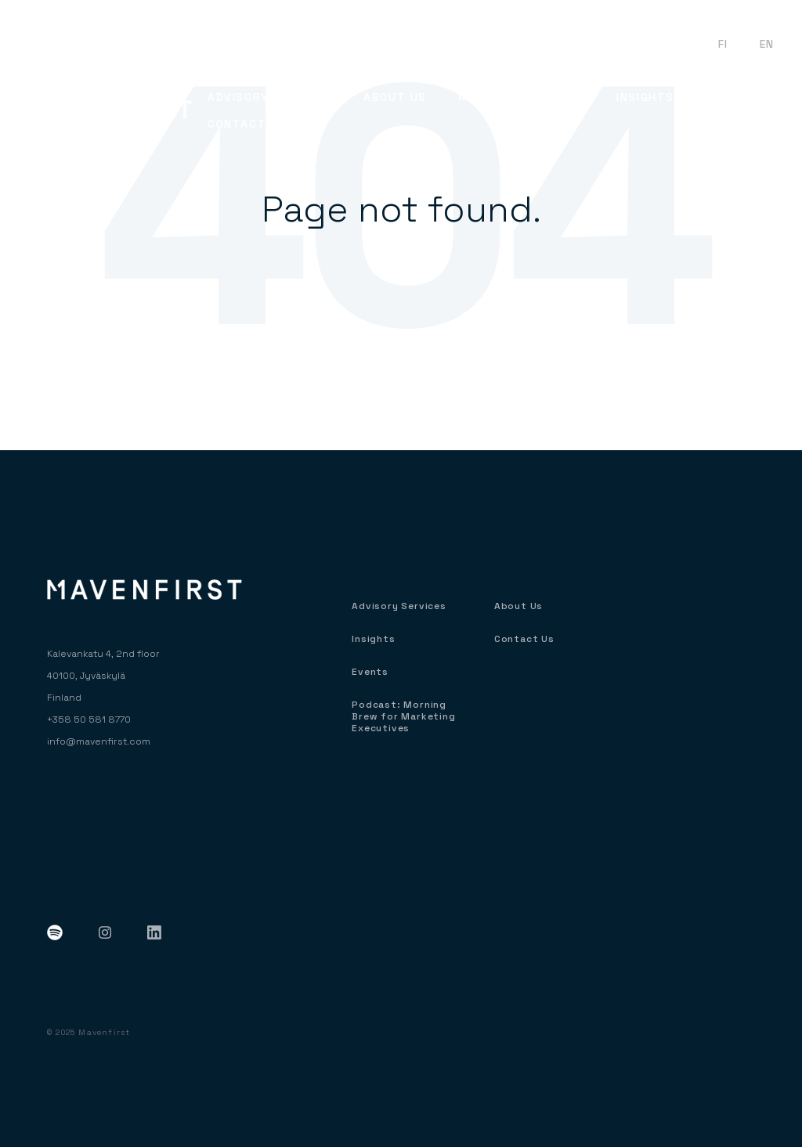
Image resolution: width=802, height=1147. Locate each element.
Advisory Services (399, 606)
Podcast (585, 44)
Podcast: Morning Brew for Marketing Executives (403, 716)
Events (665, 44)
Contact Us (524, 639)
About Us (518, 606)
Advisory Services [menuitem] (270, 97)
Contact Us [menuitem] (247, 124)
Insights (373, 639)
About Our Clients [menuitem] (521, 97)
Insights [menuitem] (645, 97)
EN (767, 44)
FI (723, 44)
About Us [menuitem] (395, 97)
